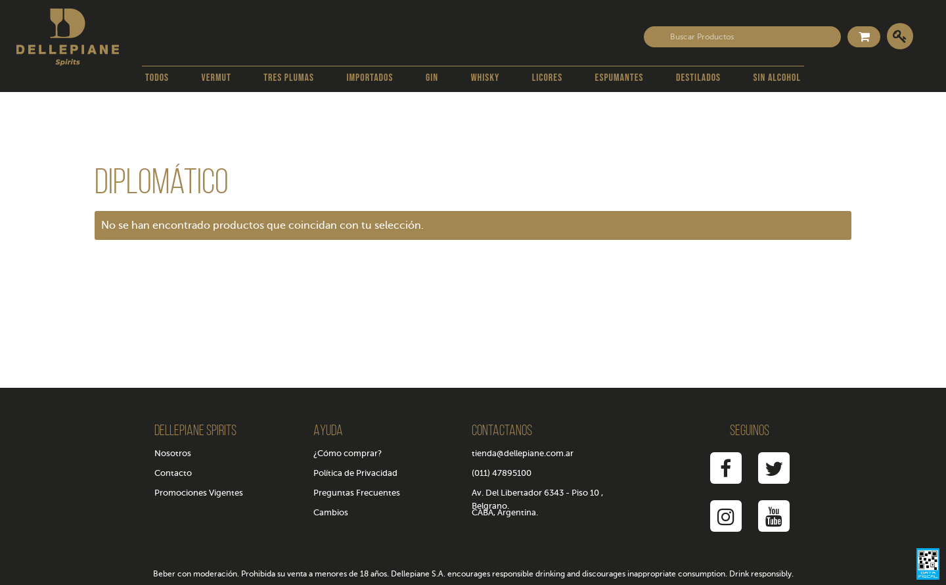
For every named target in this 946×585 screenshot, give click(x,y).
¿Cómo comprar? (347, 453)
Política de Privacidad (355, 473)
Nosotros (172, 453)
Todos (157, 78)
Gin (432, 78)
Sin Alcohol (777, 78)
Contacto (173, 473)
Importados (369, 78)
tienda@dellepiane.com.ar (523, 453)
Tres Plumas (288, 78)
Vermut (216, 78)
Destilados (698, 78)
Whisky (485, 78)
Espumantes (619, 78)
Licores (547, 78)
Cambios (330, 512)
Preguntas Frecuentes (356, 493)
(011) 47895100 (501, 473)
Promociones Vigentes (198, 493)
